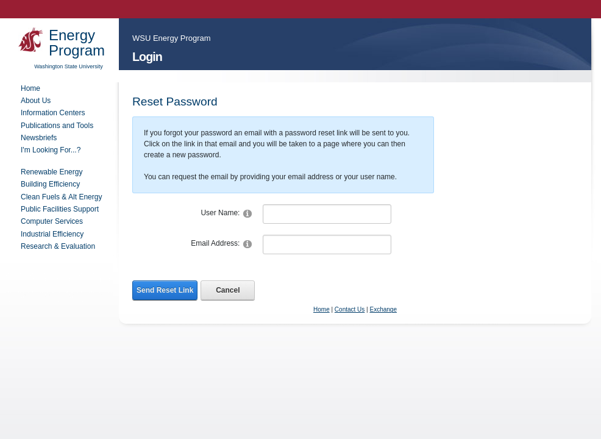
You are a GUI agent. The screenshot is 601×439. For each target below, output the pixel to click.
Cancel (228, 290)
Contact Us (350, 309)
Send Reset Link (165, 290)
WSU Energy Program (171, 38)
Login (147, 56)
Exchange (382, 309)
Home (321, 309)
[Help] (247, 213)
